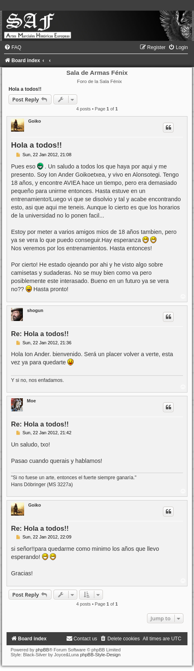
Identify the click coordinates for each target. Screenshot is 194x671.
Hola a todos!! (25, 89)
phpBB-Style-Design (100, 654)
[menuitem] (12, 47)
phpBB (42, 649)
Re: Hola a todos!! (40, 333)
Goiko (34, 121)
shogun (35, 310)
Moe (31, 400)
